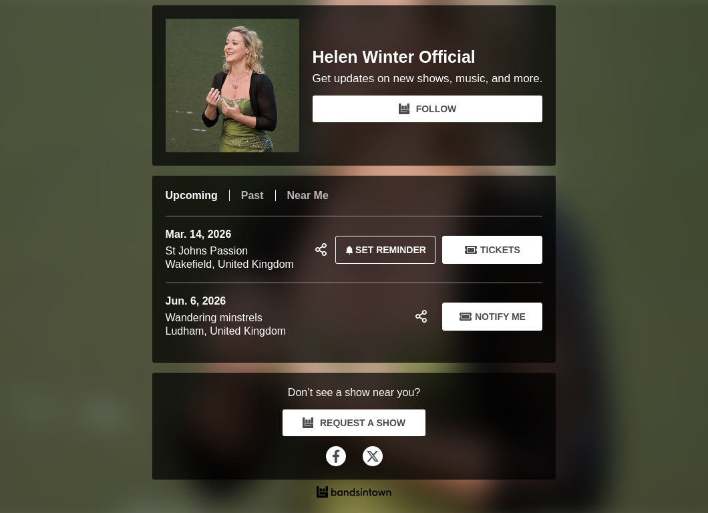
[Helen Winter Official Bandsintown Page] (239, 85)
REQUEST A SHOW (354, 422)
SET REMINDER (383, 249)
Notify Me (493, 317)
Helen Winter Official (394, 57)
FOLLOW (428, 109)
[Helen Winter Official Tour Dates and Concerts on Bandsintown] (354, 494)
